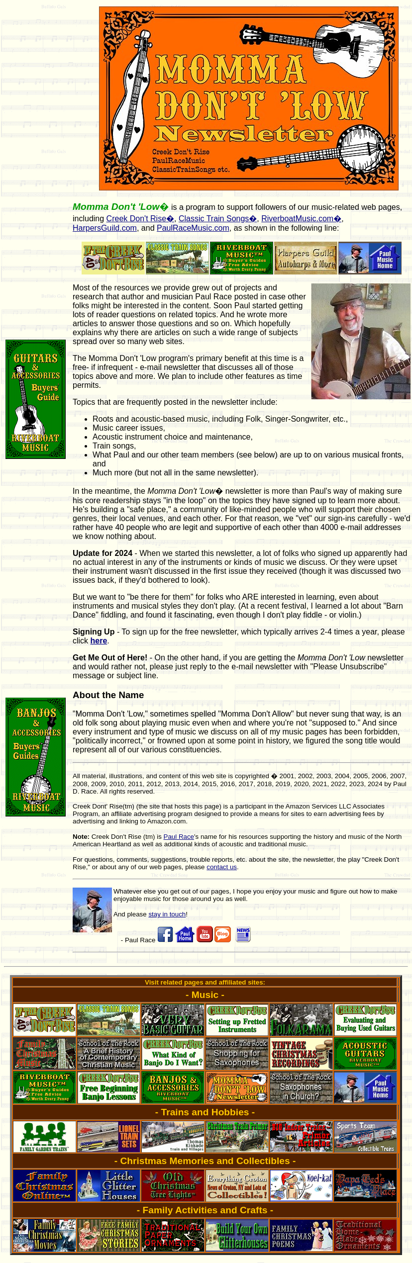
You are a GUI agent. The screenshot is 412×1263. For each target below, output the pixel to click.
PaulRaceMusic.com (193, 228)
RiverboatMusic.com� (301, 218)
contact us (221, 867)
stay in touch (167, 914)
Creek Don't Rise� (140, 218)
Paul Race (179, 836)
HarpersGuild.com (105, 228)
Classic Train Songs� (218, 218)
